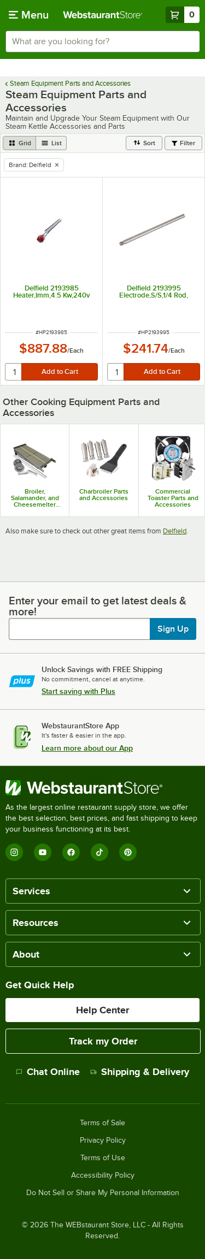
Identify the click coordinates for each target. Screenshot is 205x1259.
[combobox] (102, 41)
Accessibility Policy (102, 1175)
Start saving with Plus (78, 691)
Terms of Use (102, 1158)
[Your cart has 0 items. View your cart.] (183, 15)
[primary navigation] (28, 15)
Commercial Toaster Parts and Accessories (173, 498)
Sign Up (173, 629)
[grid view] (19, 143)
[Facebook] (71, 852)
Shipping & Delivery (139, 1071)
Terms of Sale (102, 1123)
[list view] (51, 143)
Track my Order (103, 1041)
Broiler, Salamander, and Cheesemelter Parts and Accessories (35, 498)
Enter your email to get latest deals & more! (97, 606)
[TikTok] (99, 852)
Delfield (174, 531)
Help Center (102, 1010)
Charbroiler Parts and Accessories (103, 494)
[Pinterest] (128, 852)
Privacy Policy (103, 1140)
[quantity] (14, 372)
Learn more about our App (87, 748)
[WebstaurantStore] (102, 788)
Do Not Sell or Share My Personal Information (102, 1193)
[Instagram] (14, 852)
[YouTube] (42, 852)
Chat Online (48, 1071)
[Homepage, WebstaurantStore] (103, 15)
